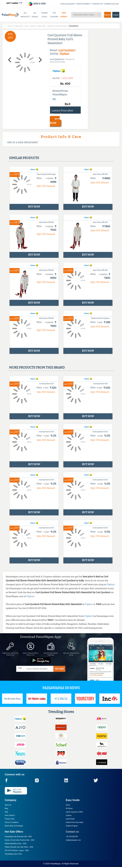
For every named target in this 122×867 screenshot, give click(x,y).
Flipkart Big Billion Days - (15, 843)
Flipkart (64, 53)
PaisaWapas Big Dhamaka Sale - (18, 836)
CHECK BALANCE (67, 4)
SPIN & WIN (37, 3)
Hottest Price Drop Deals (74, 822)
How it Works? (10, 815)
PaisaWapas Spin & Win (13, 854)
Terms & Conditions (12, 822)
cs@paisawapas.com (73, 840)
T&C (54, 99)
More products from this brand (37, 367)
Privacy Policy (10, 819)
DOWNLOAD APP (112, 4)
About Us (8, 805)
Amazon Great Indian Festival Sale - (19, 840)
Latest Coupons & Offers (74, 812)
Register (107, 14)
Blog (6, 808)
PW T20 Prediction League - (17, 850)
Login (116, 14)
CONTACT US (97, 4)
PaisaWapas (55, 864)
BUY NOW (55, 121)
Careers (68, 815)
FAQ (6, 812)
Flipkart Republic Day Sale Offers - (19, 847)
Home (68, 805)
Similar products (24, 158)
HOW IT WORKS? (84, 4)
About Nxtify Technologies (14, 826)
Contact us (72, 831)
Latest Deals (70, 819)
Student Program (72, 826)
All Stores (69, 808)
